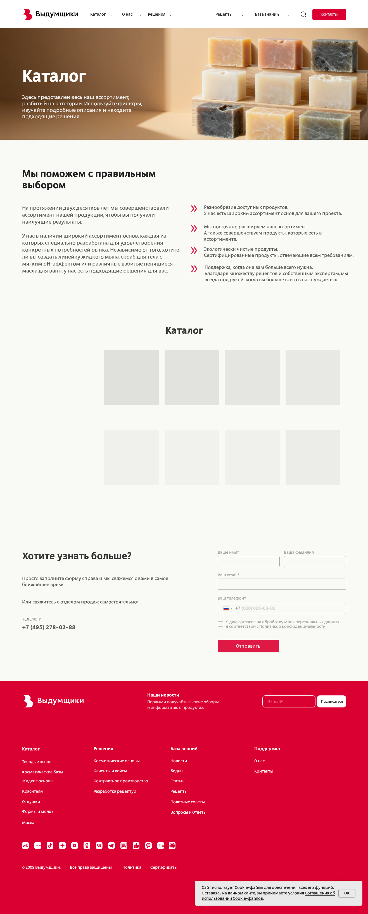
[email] (288, 701)
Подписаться (332, 702)
